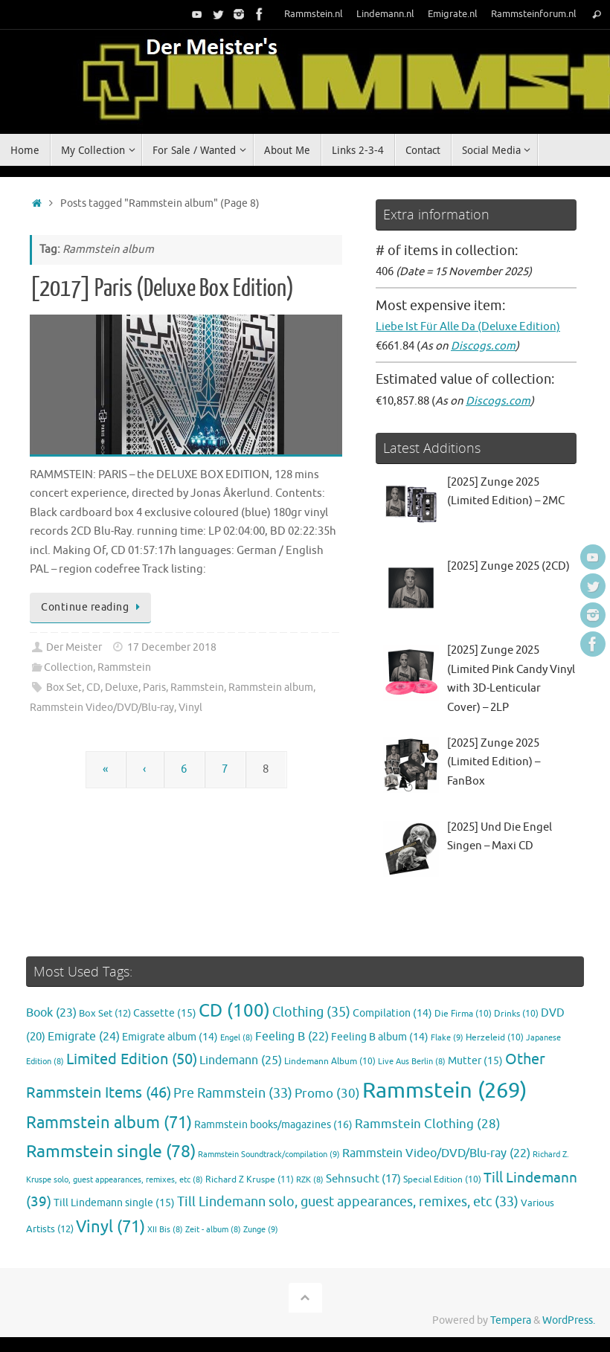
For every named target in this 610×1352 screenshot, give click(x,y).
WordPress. (568, 1320)
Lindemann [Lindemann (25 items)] (240, 1060)
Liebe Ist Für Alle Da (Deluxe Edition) (468, 327)
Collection (68, 667)
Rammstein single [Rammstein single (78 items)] (111, 1151)
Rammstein (124, 667)
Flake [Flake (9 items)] (447, 1037)
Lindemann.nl (385, 14)
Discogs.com (483, 346)
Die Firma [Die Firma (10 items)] (463, 1014)
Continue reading (93, 607)
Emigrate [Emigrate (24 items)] (84, 1036)
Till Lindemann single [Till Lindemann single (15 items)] (114, 1203)
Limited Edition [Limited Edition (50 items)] (131, 1059)
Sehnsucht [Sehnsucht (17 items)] (363, 1178)
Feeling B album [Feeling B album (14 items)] (379, 1037)
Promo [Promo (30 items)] (327, 1093)
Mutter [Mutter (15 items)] (475, 1061)
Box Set (64, 687)
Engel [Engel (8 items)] (236, 1038)
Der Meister (74, 647)
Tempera (510, 1320)
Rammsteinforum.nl (534, 14)
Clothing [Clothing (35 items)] (311, 1012)
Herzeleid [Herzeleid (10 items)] (495, 1037)
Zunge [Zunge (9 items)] (260, 1229)
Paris (154, 687)
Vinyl (190, 707)
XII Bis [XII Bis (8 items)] (165, 1229)
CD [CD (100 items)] (234, 1010)
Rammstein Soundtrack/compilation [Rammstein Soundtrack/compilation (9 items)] (269, 1154)
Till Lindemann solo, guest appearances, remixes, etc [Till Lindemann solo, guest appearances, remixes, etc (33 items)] (347, 1202)
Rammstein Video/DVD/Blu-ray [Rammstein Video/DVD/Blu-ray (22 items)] (436, 1153)
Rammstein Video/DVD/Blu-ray (102, 707)
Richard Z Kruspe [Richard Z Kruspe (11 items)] (249, 1179)
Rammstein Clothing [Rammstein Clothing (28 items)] (428, 1124)
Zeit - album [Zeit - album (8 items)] (213, 1229)
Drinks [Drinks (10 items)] (516, 1014)
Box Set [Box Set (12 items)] (105, 1014)
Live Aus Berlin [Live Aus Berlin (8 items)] (412, 1061)
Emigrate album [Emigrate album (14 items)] (170, 1037)
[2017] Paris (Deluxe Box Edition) (162, 288)
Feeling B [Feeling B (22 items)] (292, 1036)
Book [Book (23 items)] (51, 1012)
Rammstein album (270, 687)
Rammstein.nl (313, 14)
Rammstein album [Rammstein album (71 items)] (109, 1123)
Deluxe (121, 687)
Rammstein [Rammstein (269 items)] (444, 1090)
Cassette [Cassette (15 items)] (164, 1013)
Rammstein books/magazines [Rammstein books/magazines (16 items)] (273, 1124)
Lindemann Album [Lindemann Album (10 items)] (330, 1061)
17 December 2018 (171, 647)
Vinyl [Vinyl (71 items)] (110, 1227)
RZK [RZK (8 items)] (310, 1180)
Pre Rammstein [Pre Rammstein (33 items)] (232, 1093)
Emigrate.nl (453, 14)
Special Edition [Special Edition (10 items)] (442, 1179)
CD (93, 687)
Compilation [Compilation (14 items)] (392, 1013)
